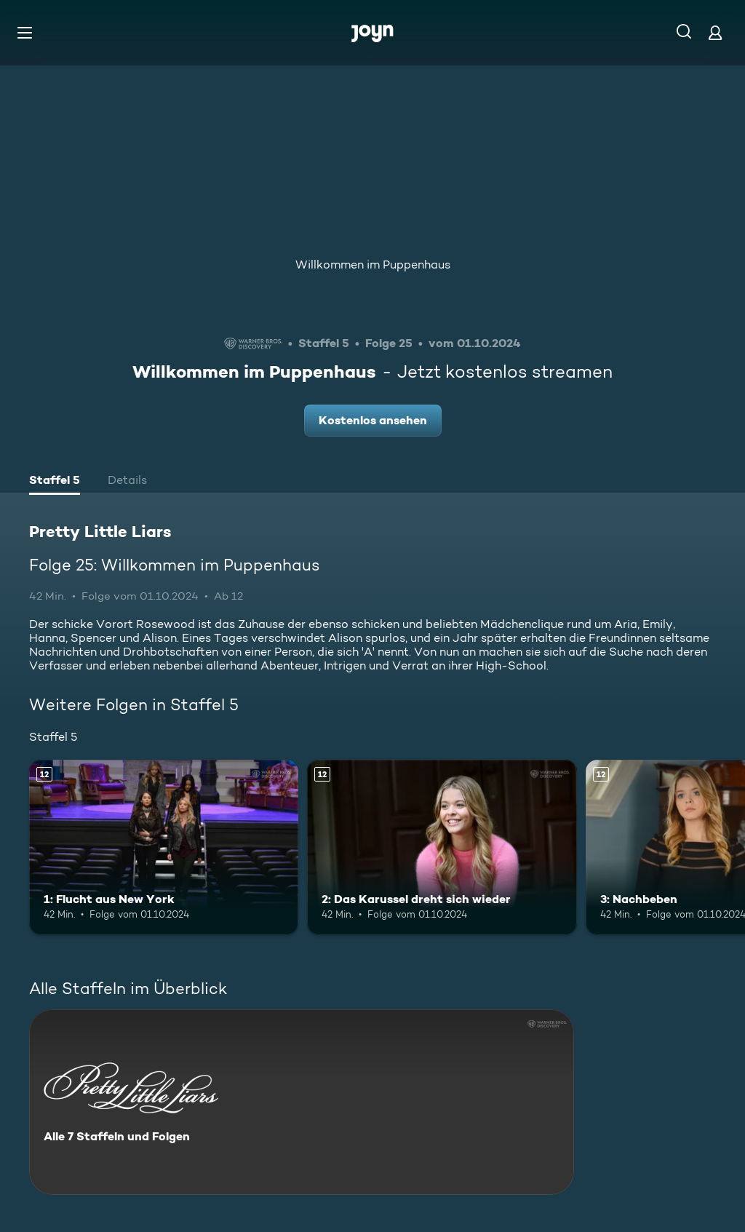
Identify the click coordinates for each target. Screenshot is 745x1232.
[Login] (715, 32)
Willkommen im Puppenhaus (372, 264)
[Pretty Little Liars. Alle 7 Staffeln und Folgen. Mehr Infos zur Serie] (301, 1102)
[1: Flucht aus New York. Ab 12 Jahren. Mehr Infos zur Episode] (163, 847)
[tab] (54, 482)
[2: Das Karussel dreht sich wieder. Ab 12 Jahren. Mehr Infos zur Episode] (441, 847)
